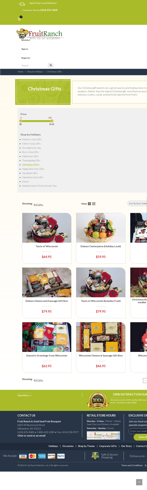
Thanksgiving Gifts (31, 160)
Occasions (68, 446)
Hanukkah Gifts (30, 173)
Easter (25, 181)
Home (20, 71)
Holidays (53, 446)
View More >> (24, 395)
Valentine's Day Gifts (32, 177)
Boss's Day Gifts (30, 152)
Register (25, 57)
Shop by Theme (86, 446)
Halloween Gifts (30, 156)
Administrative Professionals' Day (39, 185)
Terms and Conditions (132, 465)
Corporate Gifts (108, 446)
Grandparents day (31, 147)
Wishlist (25, 40)
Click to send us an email (31, 435)
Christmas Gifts (54, 71)
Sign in (24, 49)
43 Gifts (38, 205)
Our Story (126, 446)
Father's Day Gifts (31, 143)
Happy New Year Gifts (33, 168)
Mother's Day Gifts (32, 139)
